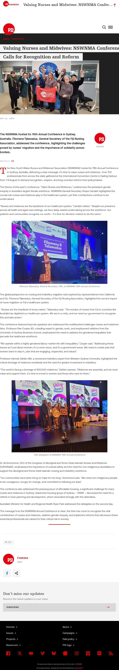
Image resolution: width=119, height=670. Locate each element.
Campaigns (69, 633)
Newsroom (12, 645)
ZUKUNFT (79, 668)
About (66, 627)
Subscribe (58, 607)
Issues (10, 633)
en (12, 161)
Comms (100, 146)
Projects (11, 639)
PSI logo (67, 645)
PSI (9, 542)
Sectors (10, 627)
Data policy (69, 639)
